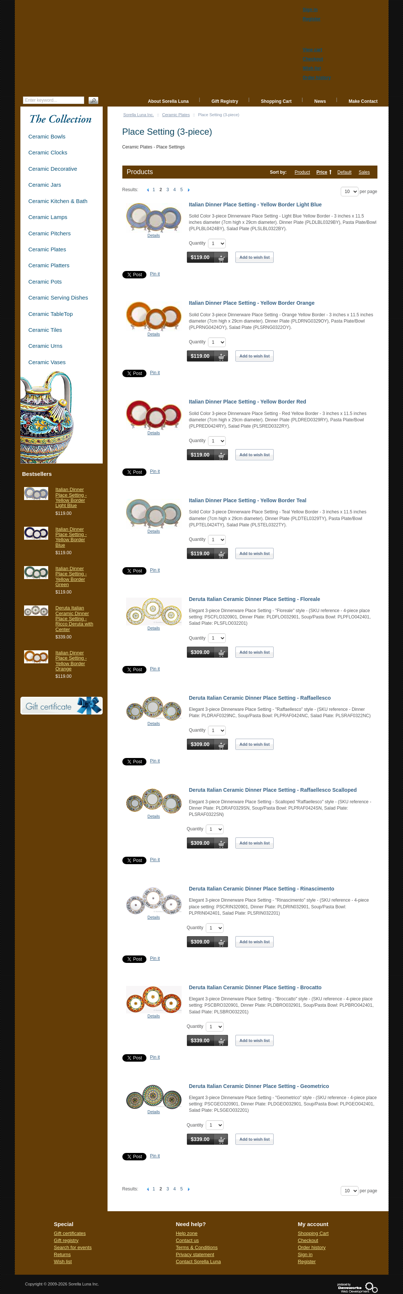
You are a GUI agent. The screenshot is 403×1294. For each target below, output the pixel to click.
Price (321, 172)
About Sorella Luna (168, 101)
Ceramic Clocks (48, 152)
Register (307, 1261)
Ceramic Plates (176, 114)
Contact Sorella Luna (198, 1261)
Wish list (63, 1261)
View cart (312, 49)
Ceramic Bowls (47, 136)
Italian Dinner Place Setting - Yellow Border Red (247, 402)
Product (302, 172)
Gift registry (66, 1240)
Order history (312, 1247)
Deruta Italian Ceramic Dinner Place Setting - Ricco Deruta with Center (74, 618)
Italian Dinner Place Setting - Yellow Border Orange (252, 303)
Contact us (187, 1240)
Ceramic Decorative (53, 169)
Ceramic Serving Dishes (58, 297)
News (320, 101)
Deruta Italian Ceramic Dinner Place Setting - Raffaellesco (260, 698)
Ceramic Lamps (48, 217)
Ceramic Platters (49, 265)
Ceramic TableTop (51, 314)
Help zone (187, 1233)
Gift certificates (70, 1233)
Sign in (305, 1254)
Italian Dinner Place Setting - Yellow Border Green (71, 576)
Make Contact (363, 101)
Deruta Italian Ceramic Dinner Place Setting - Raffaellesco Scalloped (273, 790)
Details (154, 235)
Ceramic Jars (45, 185)
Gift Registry (224, 101)
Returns (62, 1254)
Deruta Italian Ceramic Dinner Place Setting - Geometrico (259, 1086)
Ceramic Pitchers (50, 233)
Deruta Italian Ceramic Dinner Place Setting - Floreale (254, 599)
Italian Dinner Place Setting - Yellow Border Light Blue (255, 205)
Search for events (73, 1247)
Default (344, 172)
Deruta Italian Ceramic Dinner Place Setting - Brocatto (255, 987)
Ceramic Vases (47, 362)
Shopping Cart (276, 101)
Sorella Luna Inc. (138, 114)
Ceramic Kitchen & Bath (58, 201)
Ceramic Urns (46, 346)
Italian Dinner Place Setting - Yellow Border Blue (71, 537)
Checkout (308, 1240)
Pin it (155, 274)
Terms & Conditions (197, 1247)
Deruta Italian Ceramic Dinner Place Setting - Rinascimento (261, 889)
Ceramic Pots (45, 281)
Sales (364, 172)
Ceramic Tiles (45, 330)
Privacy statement (195, 1254)
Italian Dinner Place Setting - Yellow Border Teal (248, 500)
